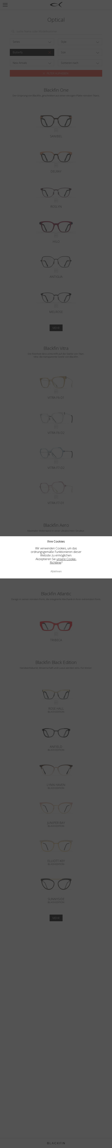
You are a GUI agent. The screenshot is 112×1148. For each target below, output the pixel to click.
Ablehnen (56, 571)
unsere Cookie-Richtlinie (63, 561)
